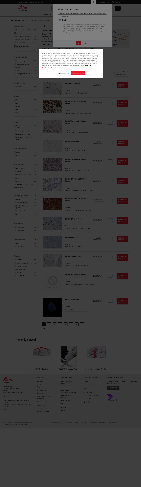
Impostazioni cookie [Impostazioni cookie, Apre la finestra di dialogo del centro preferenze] (63, 73)
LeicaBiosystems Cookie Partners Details (52, 67)
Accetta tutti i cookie (78, 73)
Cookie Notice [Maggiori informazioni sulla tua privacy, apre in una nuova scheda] (87, 65)
